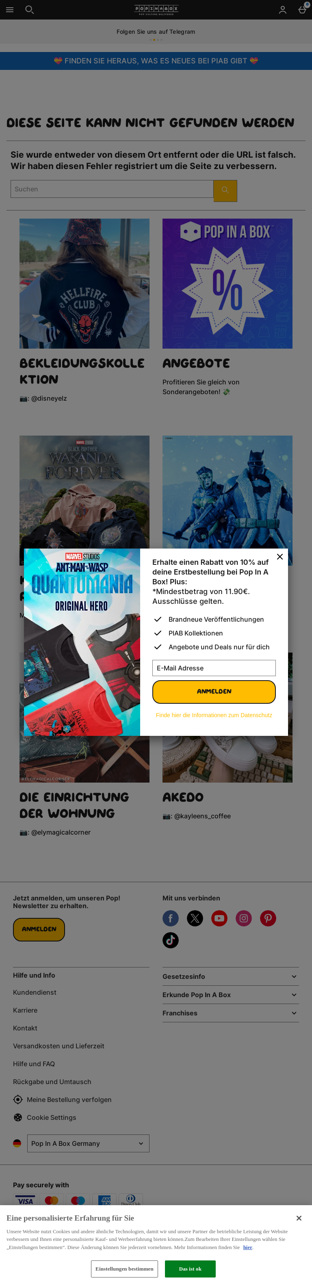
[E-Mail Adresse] (214, 668)
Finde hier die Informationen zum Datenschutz (214, 715)
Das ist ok (190, 1269)
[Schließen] (299, 1218)
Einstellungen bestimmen (124, 1269)
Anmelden (214, 692)
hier (247, 1247)
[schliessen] (280, 557)
